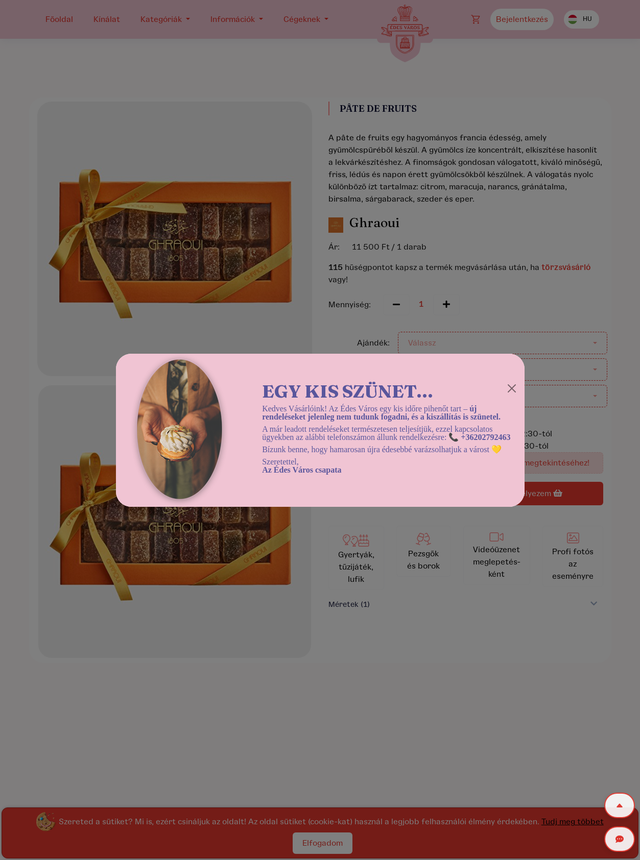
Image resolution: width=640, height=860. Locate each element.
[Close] (512, 388)
